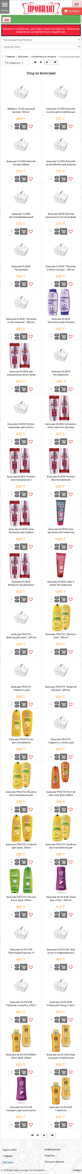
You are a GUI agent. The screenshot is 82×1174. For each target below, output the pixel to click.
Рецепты (49, 1155)
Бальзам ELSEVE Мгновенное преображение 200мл (61, 374)
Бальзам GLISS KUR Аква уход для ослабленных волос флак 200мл (61, 1058)
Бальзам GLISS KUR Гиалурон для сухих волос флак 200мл (21, 1110)
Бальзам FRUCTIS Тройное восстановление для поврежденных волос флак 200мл (61, 849)
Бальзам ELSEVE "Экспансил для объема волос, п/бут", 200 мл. (60, 322)
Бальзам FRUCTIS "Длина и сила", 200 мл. (60, 635)
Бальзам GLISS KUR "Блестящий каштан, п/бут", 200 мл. (21, 952)
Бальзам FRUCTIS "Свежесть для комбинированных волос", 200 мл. (21, 691)
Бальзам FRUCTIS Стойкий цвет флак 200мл (21, 846)
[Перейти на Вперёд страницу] (47, 62)
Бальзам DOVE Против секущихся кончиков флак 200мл (60, 217)
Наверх (77, 1170)
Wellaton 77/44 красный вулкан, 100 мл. (21, 110)
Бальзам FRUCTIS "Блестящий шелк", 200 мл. (21, 635)
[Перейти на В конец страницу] (55, 62)
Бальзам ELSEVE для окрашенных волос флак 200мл (21, 374)
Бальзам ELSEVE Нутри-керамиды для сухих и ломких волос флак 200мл (21, 427)
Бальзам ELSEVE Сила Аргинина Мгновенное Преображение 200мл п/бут (61, 533)
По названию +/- (14, 62)
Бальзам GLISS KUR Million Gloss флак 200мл (21, 1056)
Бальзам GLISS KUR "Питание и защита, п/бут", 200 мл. (21, 1005)
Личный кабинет (54, 1161)
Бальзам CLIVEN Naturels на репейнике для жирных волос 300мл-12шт (60, 164)
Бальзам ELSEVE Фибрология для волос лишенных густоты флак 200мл (21, 586)
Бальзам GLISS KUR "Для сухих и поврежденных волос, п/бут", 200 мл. (61, 952)
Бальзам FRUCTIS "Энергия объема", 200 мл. (60, 688)
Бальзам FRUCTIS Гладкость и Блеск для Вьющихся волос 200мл (61, 742)
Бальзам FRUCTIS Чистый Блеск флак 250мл (21, 898)
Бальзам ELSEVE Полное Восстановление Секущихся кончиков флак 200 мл (60, 481)
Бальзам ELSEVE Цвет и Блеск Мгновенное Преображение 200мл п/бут (61, 586)
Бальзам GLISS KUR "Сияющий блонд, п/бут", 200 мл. (60, 1005)
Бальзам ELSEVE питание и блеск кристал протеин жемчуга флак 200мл (60, 427)
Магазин (8, 1162)
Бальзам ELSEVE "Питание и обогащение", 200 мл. (21, 320)
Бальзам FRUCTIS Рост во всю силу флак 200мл (60, 793)
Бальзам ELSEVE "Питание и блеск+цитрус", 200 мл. (61, 268)
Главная (7, 1156)
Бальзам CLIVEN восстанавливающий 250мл (21, 217)
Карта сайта (10, 1149)
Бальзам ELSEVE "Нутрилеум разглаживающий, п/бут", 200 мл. (21, 271)
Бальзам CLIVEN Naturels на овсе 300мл (21, 163)
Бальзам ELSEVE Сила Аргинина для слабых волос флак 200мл (21, 532)
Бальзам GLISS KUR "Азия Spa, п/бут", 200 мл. (60, 898)
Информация (52, 1149)
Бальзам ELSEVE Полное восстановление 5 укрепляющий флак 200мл (21, 480)
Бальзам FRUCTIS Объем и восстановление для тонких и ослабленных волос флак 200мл (21, 796)
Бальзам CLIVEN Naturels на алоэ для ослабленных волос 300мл (60, 112)
